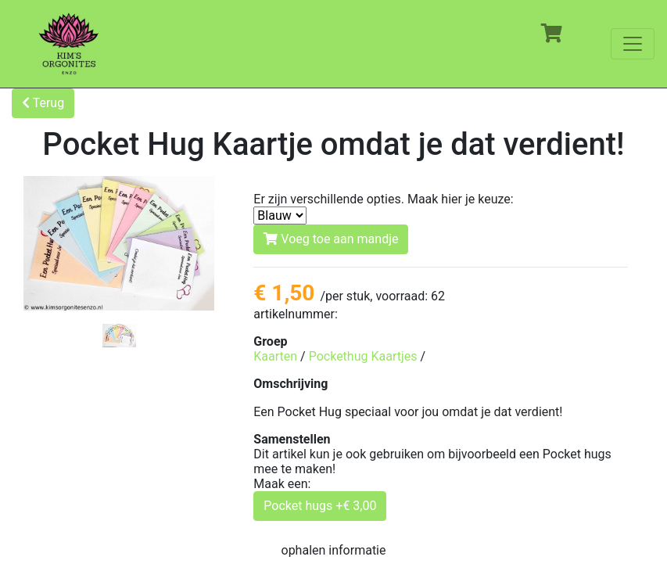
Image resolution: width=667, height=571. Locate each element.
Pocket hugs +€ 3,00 (320, 505)
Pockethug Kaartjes (363, 356)
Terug (43, 102)
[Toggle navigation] (632, 43)
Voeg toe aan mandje (331, 239)
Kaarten (275, 356)
